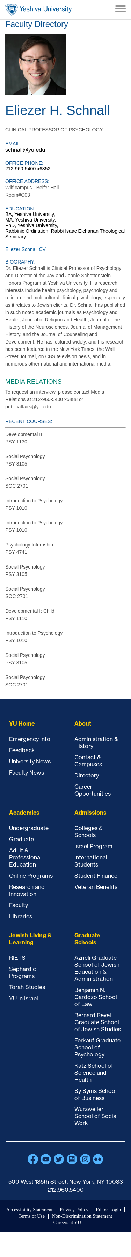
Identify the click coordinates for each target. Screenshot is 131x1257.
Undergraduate (29, 827)
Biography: (20, 262)
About (82, 723)
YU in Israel (23, 998)
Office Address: (27, 181)
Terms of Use (32, 1216)
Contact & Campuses (88, 761)
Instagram (85, 1159)
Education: (20, 208)
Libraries (20, 916)
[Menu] (120, 9)
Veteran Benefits (95, 886)
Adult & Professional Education (25, 857)
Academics (24, 812)
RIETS (17, 957)
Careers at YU (67, 1222)
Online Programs (31, 875)
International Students (90, 861)
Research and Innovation (27, 890)
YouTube (46, 1159)
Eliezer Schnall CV (25, 249)
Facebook (33, 1159)
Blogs (72, 1159)
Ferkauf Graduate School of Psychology (97, 1047)
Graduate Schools (87, 939)
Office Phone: (24, 163)
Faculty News (26, 772)
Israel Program (93, 846)
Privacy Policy (74, 1209)
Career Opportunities (92, 790)
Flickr (98, 1159)
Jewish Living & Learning (30, 939)
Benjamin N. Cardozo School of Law (95, 996)
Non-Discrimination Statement (82, 1216)
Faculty (18, 905)
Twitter (59, 1159)
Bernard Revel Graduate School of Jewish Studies (97, 1022)
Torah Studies (27, 987)
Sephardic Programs (22, 972)
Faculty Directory (36, 24)
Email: (13, 144)
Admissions (90, 812)
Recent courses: (28, 421)
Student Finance (95, 875)
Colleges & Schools (88, 831)
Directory (86, 775)
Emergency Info (29, 738)
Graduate (21, 839)
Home (38, 10)
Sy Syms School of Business (95, 1094)
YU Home (22, 723)
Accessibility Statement (29, 1209)
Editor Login (108, 1209)
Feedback (22, 750)
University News (30, 761)
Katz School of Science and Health (93, 1072)
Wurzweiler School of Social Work (96, 1116)
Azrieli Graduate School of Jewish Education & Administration (96, 968)
